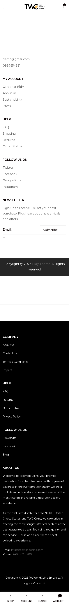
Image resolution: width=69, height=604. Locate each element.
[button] (63, 6)
